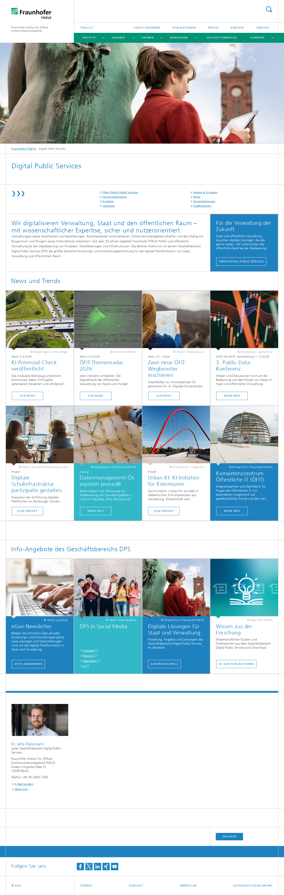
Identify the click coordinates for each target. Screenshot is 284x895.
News (196, 196)
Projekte (108, 201)
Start (85, 27)
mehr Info (232, 395)
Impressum (188, 885)
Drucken (229, 836)
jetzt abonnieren (28, 664)
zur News (27, 395)
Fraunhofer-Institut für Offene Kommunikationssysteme (29, 29)
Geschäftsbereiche (222, 37)
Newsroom (178, 37)
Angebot (118, 37)
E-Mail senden (24, 784)
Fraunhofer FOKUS (23, 148)
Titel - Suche (269, 9)
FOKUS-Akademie (147, 27)
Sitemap (86, 885)
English (263, 27)
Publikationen (184, 27)
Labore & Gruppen (205, 192)
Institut (88, 37)
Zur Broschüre (163, 664)
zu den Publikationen (236, 664)
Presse (213, 27)
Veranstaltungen (204, 201)
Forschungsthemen (114, 196)
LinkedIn (88, 650)
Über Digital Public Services (120, 192)
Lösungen (108, 205)
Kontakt (237, 27)
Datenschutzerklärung (253, 885)
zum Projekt (27, 511)
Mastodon (89, 661)
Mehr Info (232, 511)
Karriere (257, 37)
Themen (147, 37)
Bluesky (88, 655)
